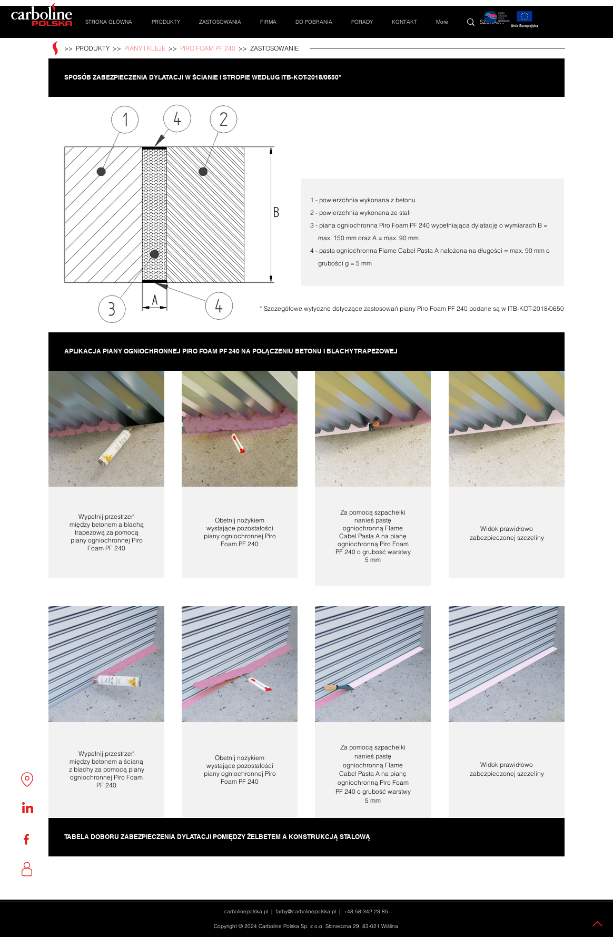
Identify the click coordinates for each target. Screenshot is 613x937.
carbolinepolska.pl (246, 911)
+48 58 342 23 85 (365, 911)
